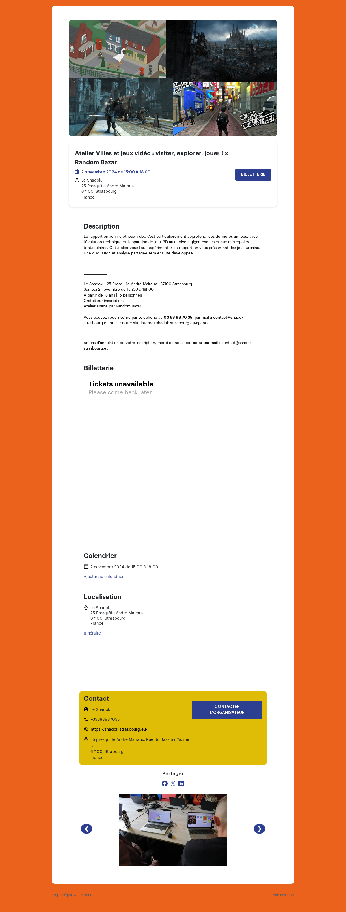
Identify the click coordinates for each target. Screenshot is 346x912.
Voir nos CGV (283, 895)
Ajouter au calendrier (104, 577)
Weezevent (82, 895)
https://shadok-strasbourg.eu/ (119, 730)
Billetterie (253, 175)
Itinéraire (92, 633)
